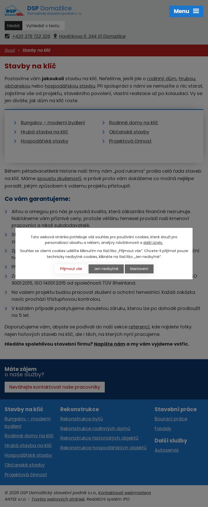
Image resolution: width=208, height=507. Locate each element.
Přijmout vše (71, 268)
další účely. (153, 242)
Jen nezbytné (106, 268)
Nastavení (139, 268)
